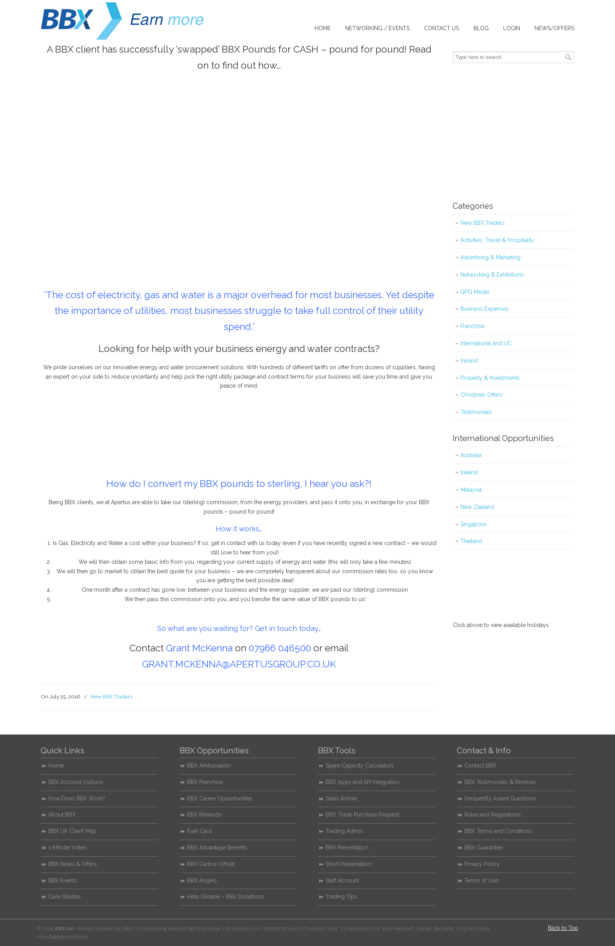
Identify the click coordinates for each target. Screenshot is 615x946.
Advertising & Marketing (490, 257)
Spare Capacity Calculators (360, 765)
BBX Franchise (205, 782)
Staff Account (342, 880)
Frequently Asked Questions (500, 798)
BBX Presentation (347, 847)
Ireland (469, 360)
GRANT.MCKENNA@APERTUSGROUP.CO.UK (239, 664)
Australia (471, 455)
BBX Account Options (75, 782)
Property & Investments (490, 378)
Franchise (472, 326)
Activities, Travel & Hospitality (497, 240)
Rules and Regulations (492, 814)
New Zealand (477, 507)
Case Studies (64, 896)
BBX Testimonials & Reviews (500, 782)
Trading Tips (341, 896)
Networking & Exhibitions (492, 275)
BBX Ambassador (209, 765)
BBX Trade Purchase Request (362, 814)
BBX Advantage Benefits (217, 847)
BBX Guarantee (483, 847)
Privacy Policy (482, 864)
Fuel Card (199, 831)
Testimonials (476, 412)
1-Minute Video (67, 847)
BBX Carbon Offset (211, 864)
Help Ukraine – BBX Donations (225, 896)
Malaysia (471, 490)
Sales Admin (341, 798)
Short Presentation (348, 864)
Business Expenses (484, 309)
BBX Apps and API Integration (363, 782)
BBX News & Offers (72, 864)
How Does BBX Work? (76, 798)
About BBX (62, 814)
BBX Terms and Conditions (498, 831)
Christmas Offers (481, 395)
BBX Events (62, 880)
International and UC (485, 343)
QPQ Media (474, 292)
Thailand (471, 541)
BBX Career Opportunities (219, 798)
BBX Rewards (204, 814)
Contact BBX (480, 765)
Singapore (473, 524)
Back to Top (563, 928)
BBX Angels (202, 880)
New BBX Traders (111, 696)
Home (56, 765)
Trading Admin (344, 831)
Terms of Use (481, 880)
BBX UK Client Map (72, 831)
